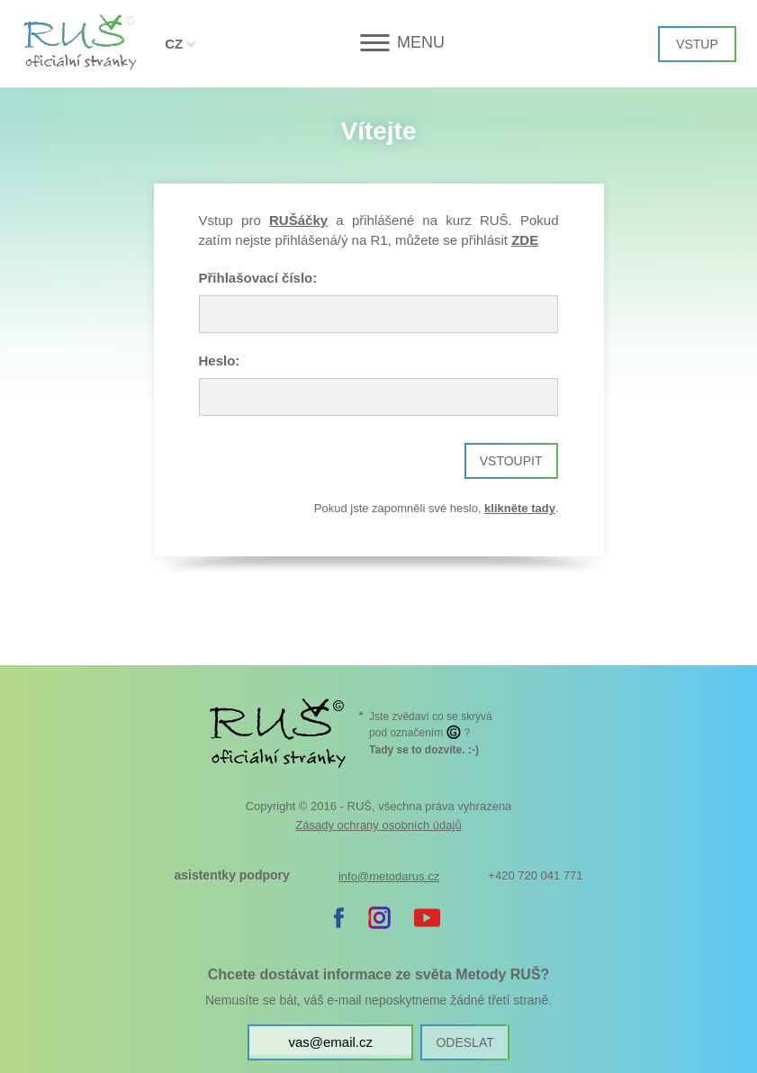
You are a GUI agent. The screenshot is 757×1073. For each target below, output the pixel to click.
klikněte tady (519, 508)
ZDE (524, 240)
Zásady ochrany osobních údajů (378, 825)
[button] (378, 42)
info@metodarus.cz (388, 876)
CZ (174, 43)
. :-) (424, 750)
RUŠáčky (298, 220)
